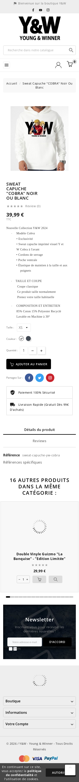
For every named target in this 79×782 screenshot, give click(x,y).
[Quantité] (24, 350)
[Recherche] (35, 50)
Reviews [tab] (40, 441)
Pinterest (50, 378)
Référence (12, 455)
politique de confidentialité (24, 773)
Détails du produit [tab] (39, 429)
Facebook (29, 378)
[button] (8, 597)
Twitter (39, 378)
